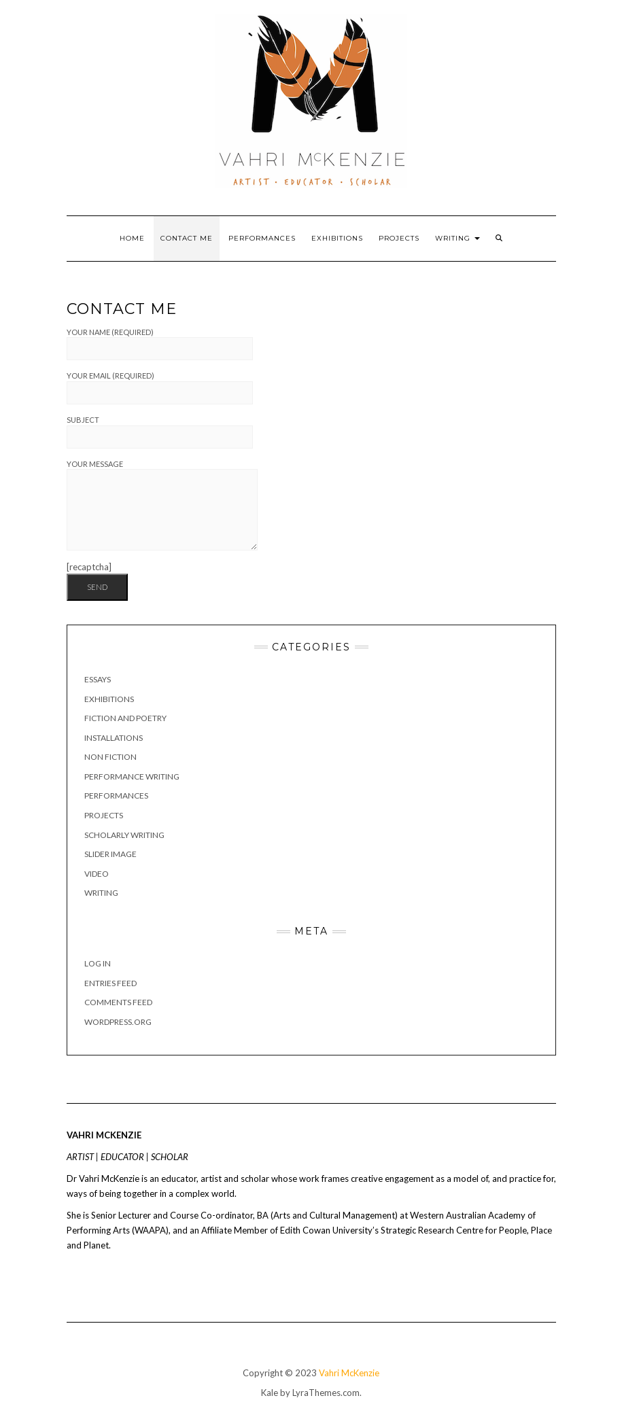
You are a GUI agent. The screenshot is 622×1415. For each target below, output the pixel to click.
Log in (97, 963)
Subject (160, 432)
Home (132, 238)
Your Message (162, 505)
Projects (399, 238)
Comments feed (118, 1002)
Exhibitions (337, 238)
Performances (262, 238)
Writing (457, 238)
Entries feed (110, 983)
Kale (269, 1392)
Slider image (110, 854)
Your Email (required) (160, 387)
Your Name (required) (160, 344)
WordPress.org (118, 1022)
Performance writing (131, 776)
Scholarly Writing (124, 835)
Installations (113, 738)
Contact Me (186, 238)
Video (96, 874)
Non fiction (110, 757)
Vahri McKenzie (349, 1372)
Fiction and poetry (125, 718)
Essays (97, 679)
